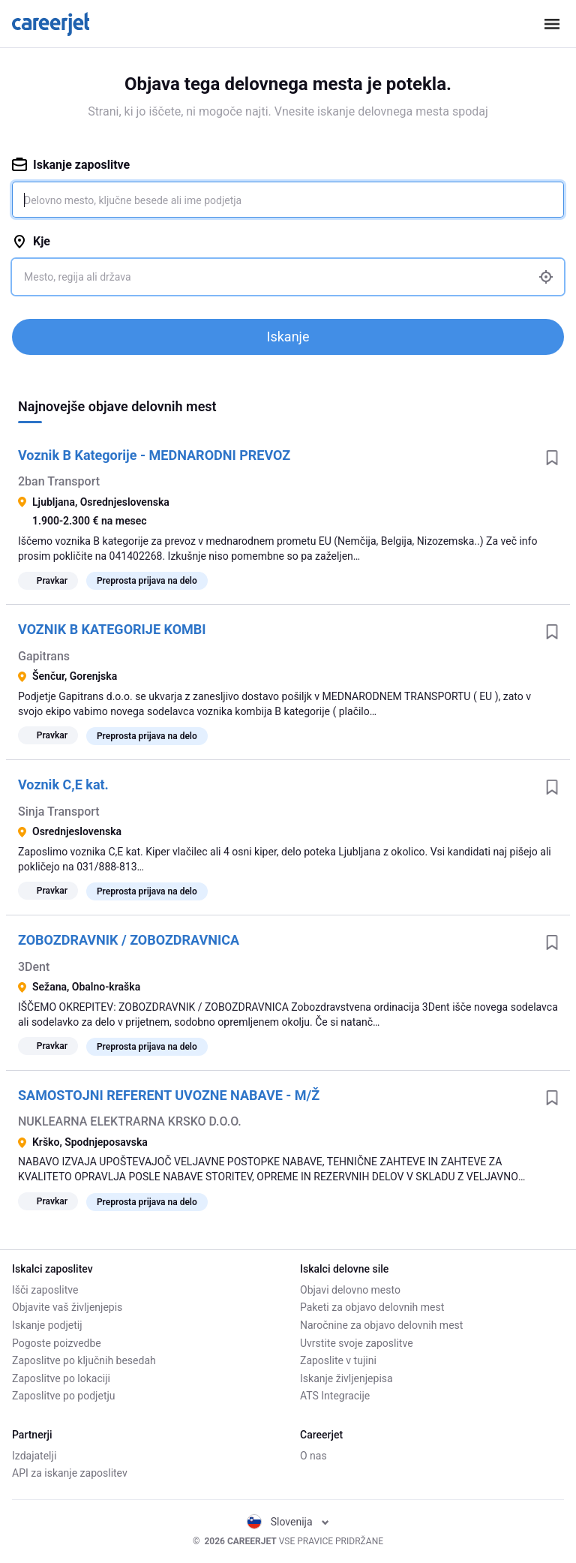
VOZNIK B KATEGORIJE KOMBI (112, 629)
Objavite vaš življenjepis (67, 1307)
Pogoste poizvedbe (56, 1343)
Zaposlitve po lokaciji (61, 1378)
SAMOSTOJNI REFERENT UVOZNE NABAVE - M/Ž (169, 1095)
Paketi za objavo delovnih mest (372, 1307)
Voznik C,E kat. (63, 784)
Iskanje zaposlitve (71, 165)
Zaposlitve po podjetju (64, 1396)
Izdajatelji (34, 1456)
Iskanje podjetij (47, 1325)
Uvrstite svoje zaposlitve (356, 1343)
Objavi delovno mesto (350, 1290)
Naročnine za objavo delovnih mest (381, 1325)
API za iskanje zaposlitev (70, 1473)
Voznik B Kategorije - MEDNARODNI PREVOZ (154, 455)
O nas (313, 1456)
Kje (31, 241)
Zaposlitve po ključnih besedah (84, 1360)
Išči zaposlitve (45, 1290)
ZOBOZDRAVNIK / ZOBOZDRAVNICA (128, 940)
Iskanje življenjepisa (346, 1378)
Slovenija (288, 1522)
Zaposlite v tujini (338, 1360)
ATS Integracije (335, 1396)
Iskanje (288, 336)
